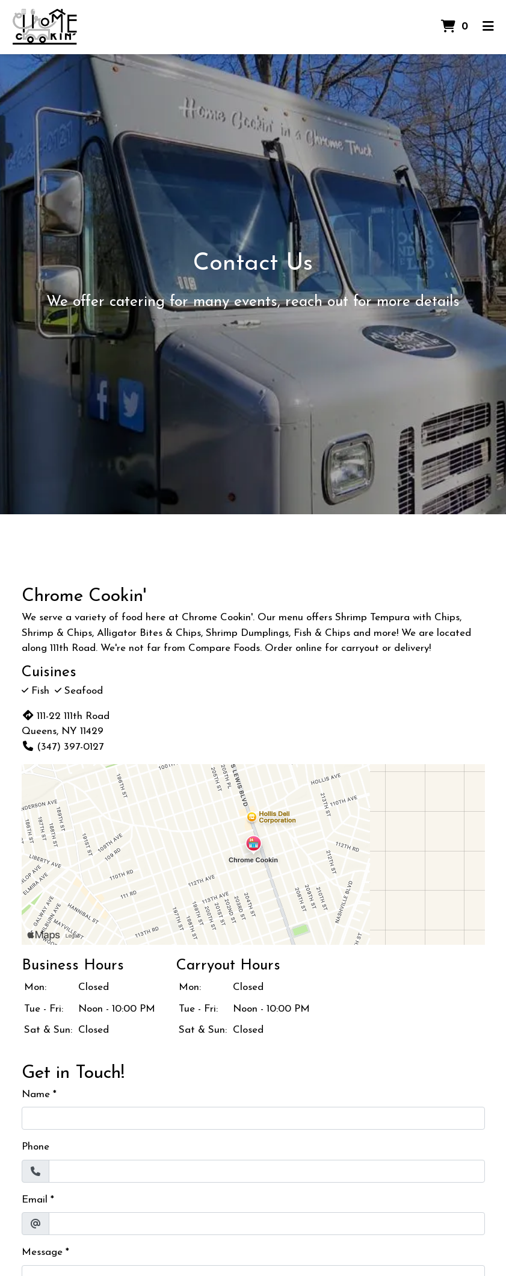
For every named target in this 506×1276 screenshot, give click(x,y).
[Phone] (267, 1171)
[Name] (253, 1118)
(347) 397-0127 (62, 747)
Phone (35, 1147)
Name (36, 1094)
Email (35, 1200)
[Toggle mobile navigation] (488, 27)
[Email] (267, 1223)
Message (42, 1252)
